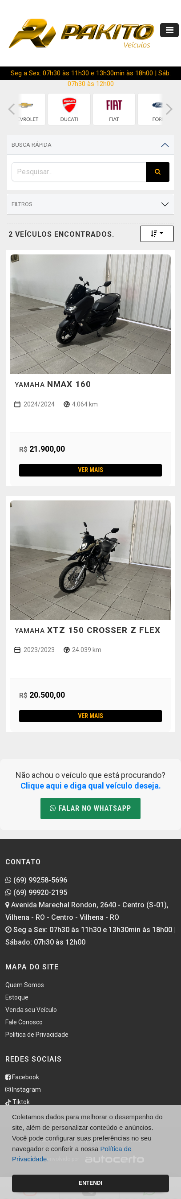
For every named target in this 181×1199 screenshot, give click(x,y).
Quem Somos (24, 984)
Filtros (22, 204)
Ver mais (90, 469)
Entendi (90, 1183)
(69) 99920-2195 (36, 892)
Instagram (23, 1089)
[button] (11, 109)
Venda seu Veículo (31, 1009)
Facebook (22, 1077)
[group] (24, 109)
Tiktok (17, 1101)
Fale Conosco (24, 1022)
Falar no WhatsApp (90, 808)
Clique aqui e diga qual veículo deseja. (90, 785)
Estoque (16, 997)
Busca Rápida (32, 144)
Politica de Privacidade (36, 1034)
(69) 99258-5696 (36, 880)
